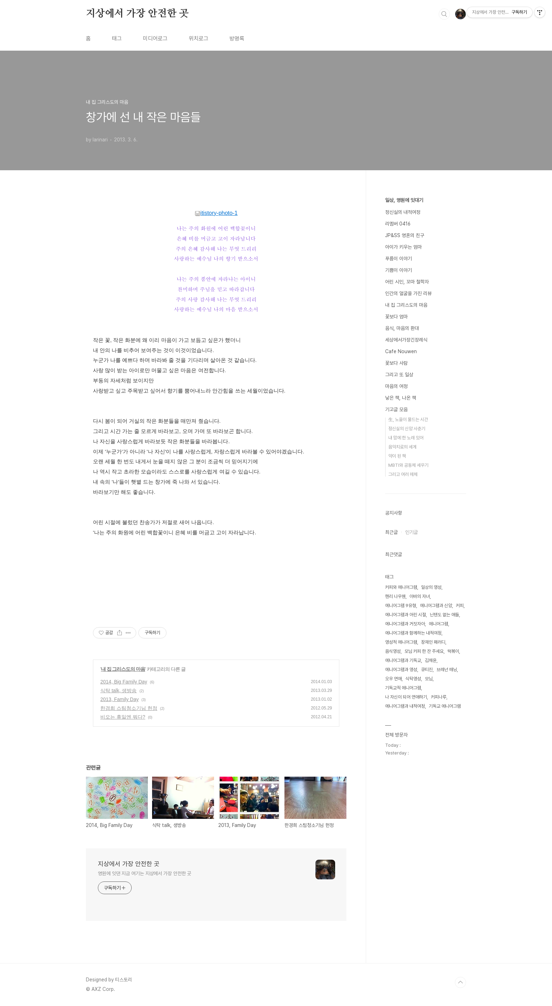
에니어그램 (438, 623)
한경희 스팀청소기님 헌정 (128, 708)
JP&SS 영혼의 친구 (404, 235)
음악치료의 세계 (402, 447)
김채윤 (431, 660)
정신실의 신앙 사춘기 (406, 428)
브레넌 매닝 (447, 669)
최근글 (391, 532)
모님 (429, 678)
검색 (444, 14)
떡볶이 (453, 651)
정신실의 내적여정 (402, 212)
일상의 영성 (431, 587)
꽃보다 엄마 (396, 316)
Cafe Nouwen (401, 351)
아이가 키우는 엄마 (403, 247)
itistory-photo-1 (216, 213)
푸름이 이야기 (398, 258)
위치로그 (198, 38)
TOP (460, 982)
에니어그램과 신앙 (436, 605)
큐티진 (427, 669)
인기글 (411, 532)
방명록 (237, 38)
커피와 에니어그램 (401, 587)
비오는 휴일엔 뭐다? (122, 717)
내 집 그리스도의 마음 (123, 669)
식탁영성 (413, 678)
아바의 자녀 (419, 596)
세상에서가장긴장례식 (406, 340)
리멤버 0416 (397, 224)
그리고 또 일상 (399, 374)
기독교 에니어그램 (445, 706)
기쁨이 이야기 (398, 270)
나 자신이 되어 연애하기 (406, 697)
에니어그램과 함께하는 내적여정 (413, 633)
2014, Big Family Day (123, 682)
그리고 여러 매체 (403, 474)
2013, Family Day (119, 699)
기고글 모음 (396, 409)
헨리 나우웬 (395, 596)
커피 (460, 605)
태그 (117, 38)
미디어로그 (155, 38)
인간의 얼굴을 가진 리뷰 (408, 293)
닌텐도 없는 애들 (444, 614)
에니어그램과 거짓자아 (405, 623)
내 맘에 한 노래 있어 (406, 437)
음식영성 (393, 651)
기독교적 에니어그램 (403, 687)
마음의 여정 (396, 386)
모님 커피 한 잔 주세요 (424, 651)
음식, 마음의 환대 (402, 328)
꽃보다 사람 (396, 363)
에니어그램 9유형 (400, 605)
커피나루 (438, 697)
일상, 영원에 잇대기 (404, 200)
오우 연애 (393, 678)
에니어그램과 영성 (401, 669)
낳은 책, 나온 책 (400, 398)
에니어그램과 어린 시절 (405, 614)
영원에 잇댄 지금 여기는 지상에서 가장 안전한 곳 (144, 873)
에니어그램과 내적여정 (405, 706)
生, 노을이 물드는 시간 (408, 419)
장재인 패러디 (433, 642)
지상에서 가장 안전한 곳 (137, 14)
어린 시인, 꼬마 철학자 (407, 282)
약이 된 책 (397, 456)
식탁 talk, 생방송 (118, 690)
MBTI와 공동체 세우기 (408, 465)
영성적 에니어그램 (401, 642)
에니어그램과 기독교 (403, 660)
